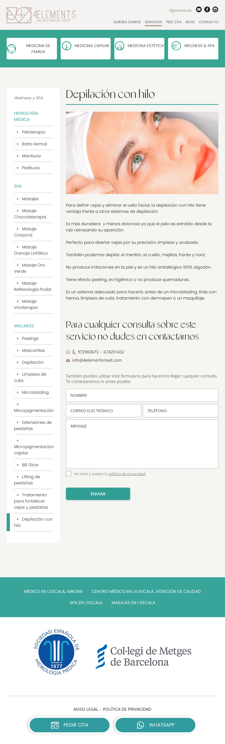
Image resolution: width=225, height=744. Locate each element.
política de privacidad (126, 473)
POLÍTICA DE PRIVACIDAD (127, 709)
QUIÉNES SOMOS (127, 21)
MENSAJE (142, 444)
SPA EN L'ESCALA (86, 602)
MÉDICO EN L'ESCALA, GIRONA (53, 591)
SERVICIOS (153, 21)
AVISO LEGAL (85, 709)
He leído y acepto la (109, 473)
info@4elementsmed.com (97, 360)
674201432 (114, 352)
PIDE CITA (174, 21)
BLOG (190, 21)
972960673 (88, 352)
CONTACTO (208, 21)
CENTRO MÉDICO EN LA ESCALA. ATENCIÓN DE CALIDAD (146, 591)
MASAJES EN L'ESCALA (133, 602)
